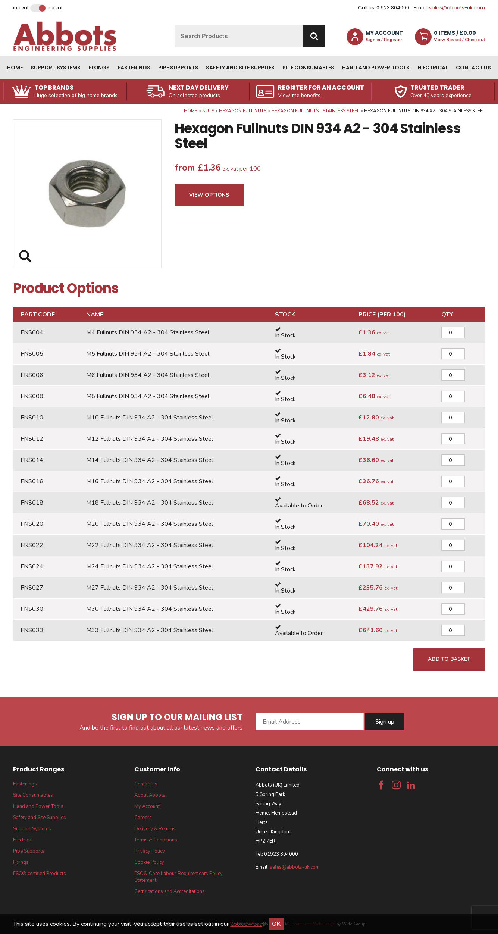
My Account (147, 806)
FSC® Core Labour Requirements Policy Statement (178, 877)
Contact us (473, 67)
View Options (209, 195)
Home (15, 67)
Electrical (432, 67)
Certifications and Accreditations (169, 891)
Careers (143, 817)
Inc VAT (21, 7)
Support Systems (56, 67)
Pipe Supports (178, 67)
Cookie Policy (149, 862)
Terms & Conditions (155, 840)
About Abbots (149, 795)
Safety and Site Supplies (240, 67)
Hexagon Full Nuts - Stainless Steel (315, 111)
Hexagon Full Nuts (242, 111)
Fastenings (134, 67)
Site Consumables (308, 67)
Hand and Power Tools (376, 67)
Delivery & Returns (155, 828)
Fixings (99, 67)
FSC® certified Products (39, 873)
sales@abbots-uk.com (457, 7)
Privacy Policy (149, 851)
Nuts (208, 111)
